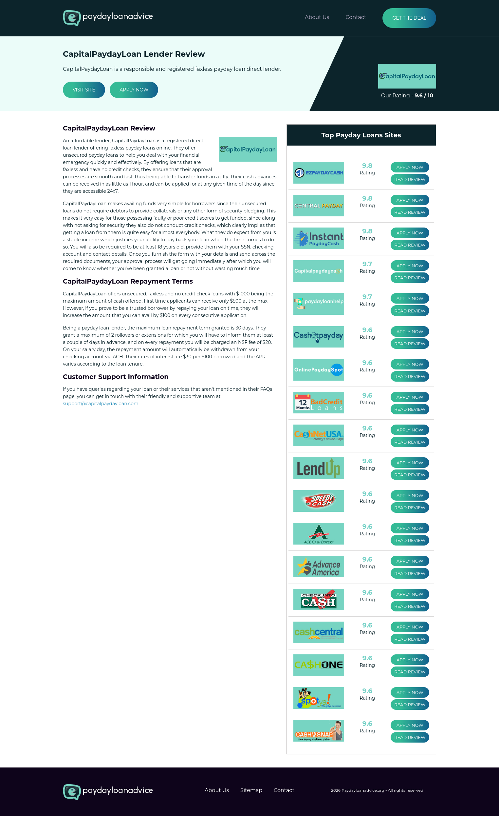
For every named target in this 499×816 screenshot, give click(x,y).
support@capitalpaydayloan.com (101, 404)
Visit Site (84, 90)
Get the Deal (409, 18)
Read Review (409, 179)
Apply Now (134, 90)
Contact (355, 17)
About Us (317, 17)
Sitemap (251, 789)
